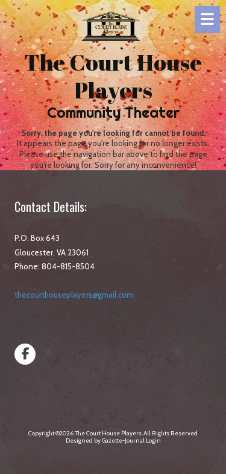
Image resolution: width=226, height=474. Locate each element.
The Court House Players (113, 75)
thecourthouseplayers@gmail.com (73, 294)
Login (153, 440)
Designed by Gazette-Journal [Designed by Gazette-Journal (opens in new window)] (105, 440)
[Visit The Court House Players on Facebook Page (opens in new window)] (25, 354)
